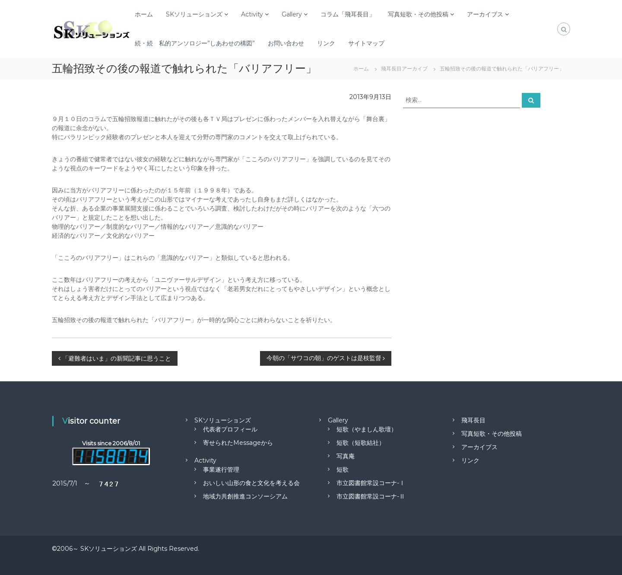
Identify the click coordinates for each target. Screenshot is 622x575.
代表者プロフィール (230, 429)
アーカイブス (485, 14)
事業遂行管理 (221, 469)
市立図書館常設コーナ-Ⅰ (370, 483)
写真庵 (345, 456)
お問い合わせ (286, 43)
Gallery (292, 14)
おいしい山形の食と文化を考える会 (251, 483)
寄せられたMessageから (238, 443)
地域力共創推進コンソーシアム (245, 496)
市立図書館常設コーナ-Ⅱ (370, 496)
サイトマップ (366, 43)
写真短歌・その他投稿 (418, 14)
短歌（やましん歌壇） (366, 429)
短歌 (342, 469)
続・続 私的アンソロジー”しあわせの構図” (195, 43)
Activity (252, 14)
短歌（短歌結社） (360, 443)
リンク (326, 43)
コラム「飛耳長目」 (348, 14)
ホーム (144, 14)
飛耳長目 (473, 420)
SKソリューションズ (194, 14)
